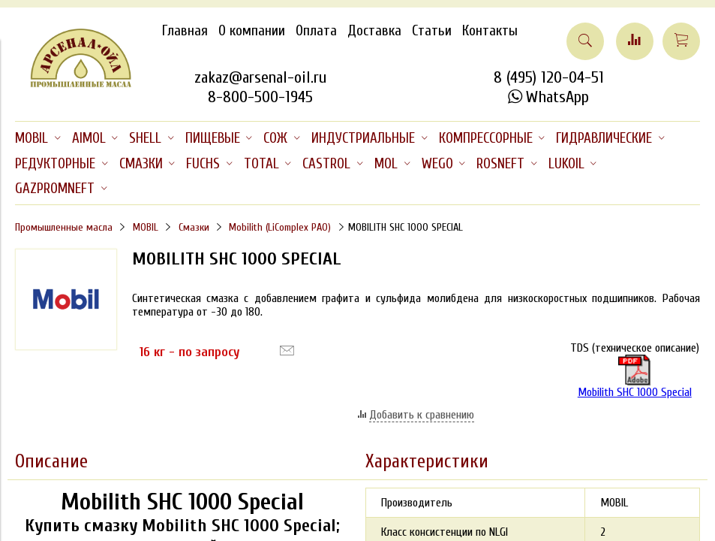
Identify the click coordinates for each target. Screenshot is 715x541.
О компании (251, 31)
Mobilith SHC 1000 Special (635, 377)
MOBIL (145, 227)
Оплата (316, 31)
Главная (185, 31)
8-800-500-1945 (260, 97)
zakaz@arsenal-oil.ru (260, 77)
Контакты (490, 31)
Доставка (374, 31)
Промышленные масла (64, 227)
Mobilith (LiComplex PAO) (280, 227)
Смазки (194, 227)
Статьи (432, 31)
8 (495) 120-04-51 (549, 77)
